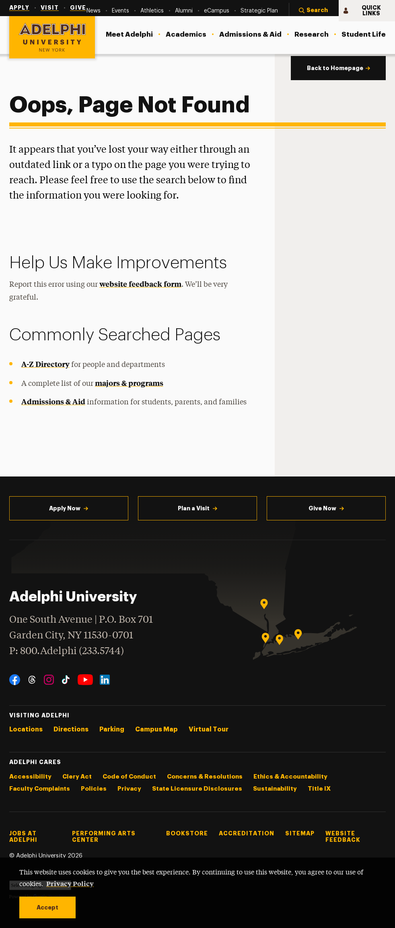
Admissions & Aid (53, 401)
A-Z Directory (45, 364)
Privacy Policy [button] (70, 883)
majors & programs (129, 383)
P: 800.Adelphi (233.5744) (66, 650)
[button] (314, 11)
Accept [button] (47, 907)
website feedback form (140, 284)
